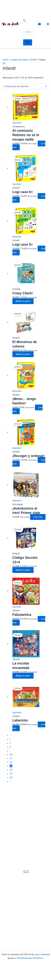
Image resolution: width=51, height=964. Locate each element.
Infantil (33, 59)
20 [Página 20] (11, 754)
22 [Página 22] (11, 762)
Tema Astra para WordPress (30, 958)
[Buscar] (27, 42)
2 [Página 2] (10, 743)
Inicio (5, 59)
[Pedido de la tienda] (25, 86)
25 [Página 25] (11, 773)
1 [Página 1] (10, 739)
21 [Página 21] (11, 758)
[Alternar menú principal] (48, 24)
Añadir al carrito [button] (23, 301)
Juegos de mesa (18, 59)
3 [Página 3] (10, 747)
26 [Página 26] (11, 777)
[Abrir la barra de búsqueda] (24, 21)
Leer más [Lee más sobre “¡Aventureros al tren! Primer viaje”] (37, 517)
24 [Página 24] (11, 769)
